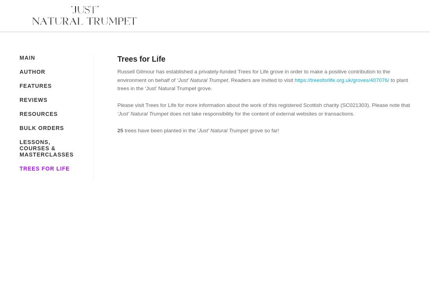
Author (32, 72)
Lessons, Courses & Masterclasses (47, 148)
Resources (39, 114)
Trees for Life (45, 168)
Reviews (34, 100)
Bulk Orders (42, 128)
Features (36, 86)
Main (27, 58)
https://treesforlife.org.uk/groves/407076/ (342, 80)
